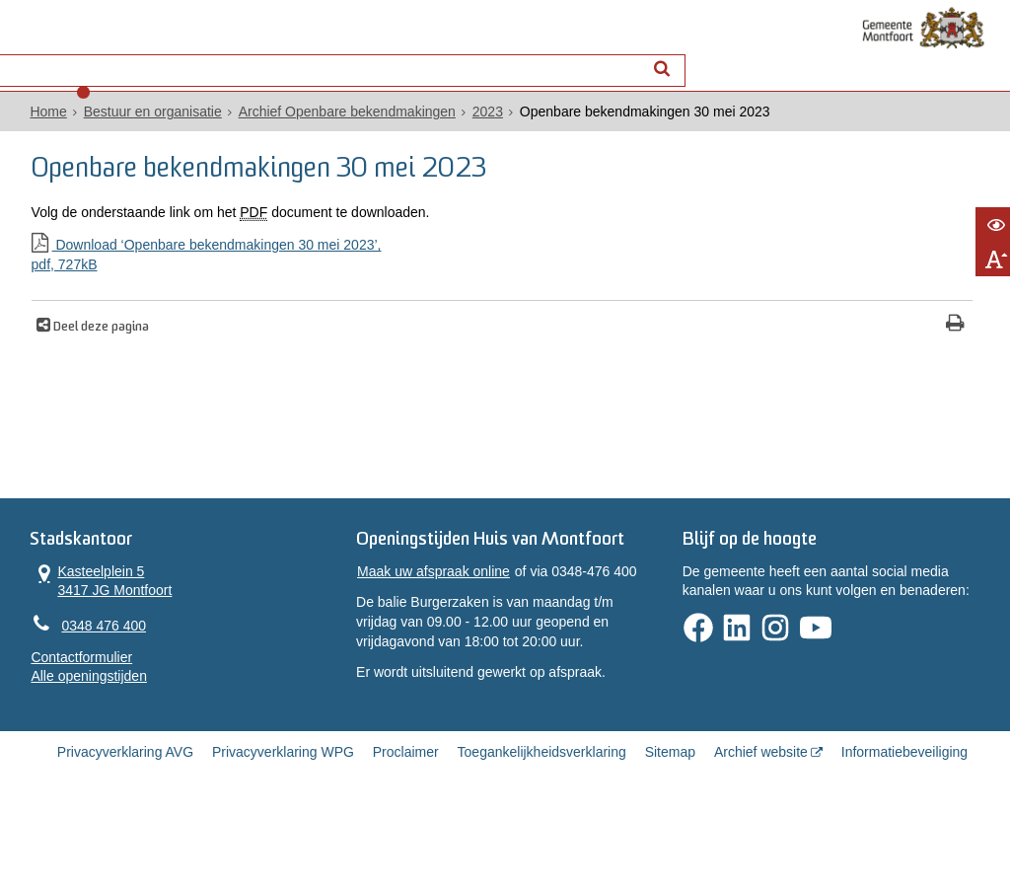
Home (30, 129)
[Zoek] (675, 54)
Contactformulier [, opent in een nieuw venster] (63, 697)
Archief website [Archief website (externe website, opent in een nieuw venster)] (761, 825)
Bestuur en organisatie (134, 129)
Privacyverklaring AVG (125, 825)
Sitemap (670, 825)
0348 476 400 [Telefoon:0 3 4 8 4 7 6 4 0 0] (85, 664)
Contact (220, 55)
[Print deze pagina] (604, 342)
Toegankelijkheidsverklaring (542, 825)
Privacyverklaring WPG (283, 825)
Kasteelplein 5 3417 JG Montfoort (83, 616)
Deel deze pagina (90, 344)
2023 (469, 129)
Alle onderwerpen (93, 55)
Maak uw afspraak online (427, 634)
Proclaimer (406, 825)
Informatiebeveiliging (904, 825)
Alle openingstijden (71, 716)
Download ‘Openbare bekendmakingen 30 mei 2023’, (322, 273)
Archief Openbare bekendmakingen (328, 129)
